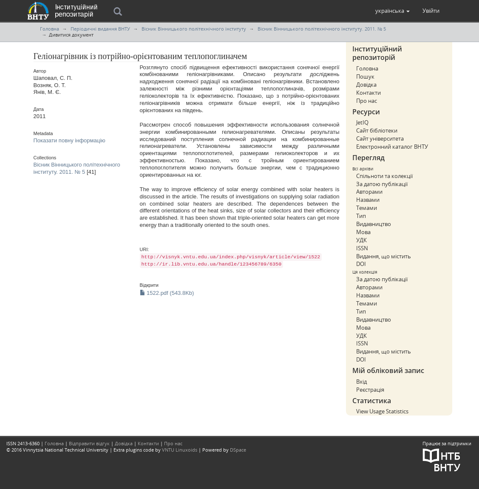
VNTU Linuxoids (179, 450)
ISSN (362, 248)
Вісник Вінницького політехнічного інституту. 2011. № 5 (322, 28)
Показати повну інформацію (69, 140)
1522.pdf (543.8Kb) (167, 293)
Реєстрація (370, 389)
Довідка (366, 84)
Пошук (365, 76)
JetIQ (362, 122)
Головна (49, 28)
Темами (366, 208)
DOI (361, 264)
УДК (361, 240)
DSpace (238, 450)
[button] (392, 10)
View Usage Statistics (382, 411)
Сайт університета (380, 138)
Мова (363, 232)
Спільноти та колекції (384, 176)
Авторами (369, 191)
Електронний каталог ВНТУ (392, 146)
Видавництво (373, 224)
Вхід (361, 381)
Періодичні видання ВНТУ (100, 28)
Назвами (368, 200)
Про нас (366, 101)
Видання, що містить (383, 256)
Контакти (368, 92)
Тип (361, 216)
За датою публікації (382, 184)
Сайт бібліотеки (376, 130)
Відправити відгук (89, 443)
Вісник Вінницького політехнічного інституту (194, 28)
